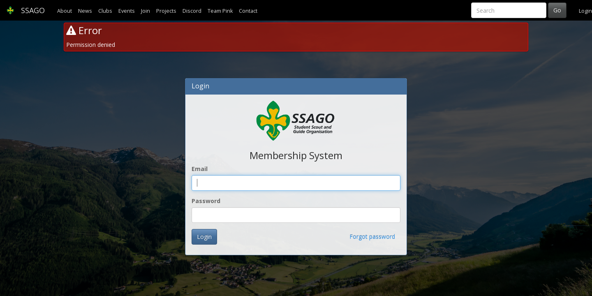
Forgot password (372, 236)
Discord (192, 10)
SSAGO (25, 10)
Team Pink (220, 10)
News (85, 10)
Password (206, 201)
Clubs (105, 10)
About (64, 10)
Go (557, 10)
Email (200, 169)
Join (145, 10)
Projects (166, 10)
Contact (248, 10)
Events (126, 10)
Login (585, 10)
